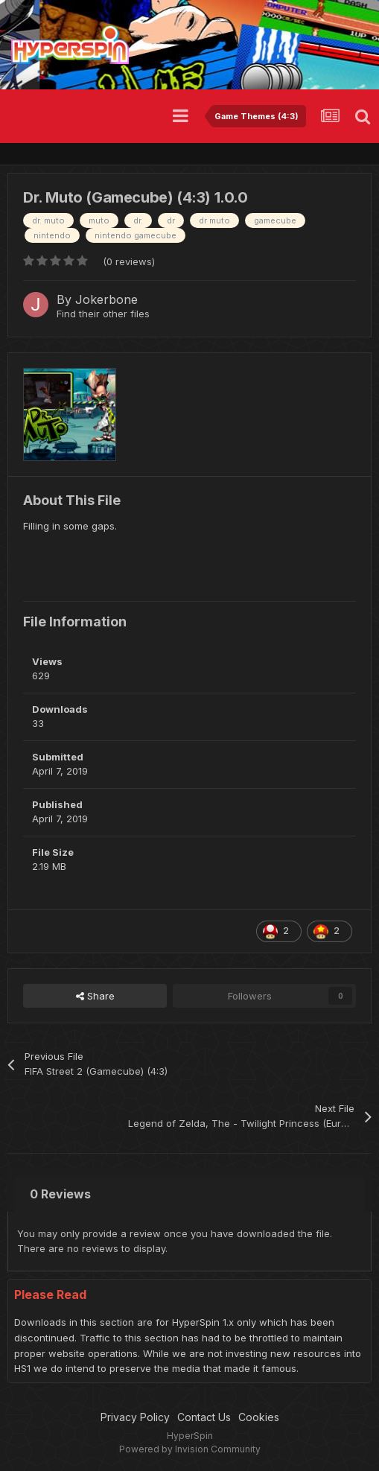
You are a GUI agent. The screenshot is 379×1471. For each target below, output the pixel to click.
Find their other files (103, 314)
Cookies (258, 1417)
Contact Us (204, 1417)
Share (95, 996)
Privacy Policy (135, 1417)
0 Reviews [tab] (60, 1193)
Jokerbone (106, 299)
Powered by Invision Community (190, 1449)
